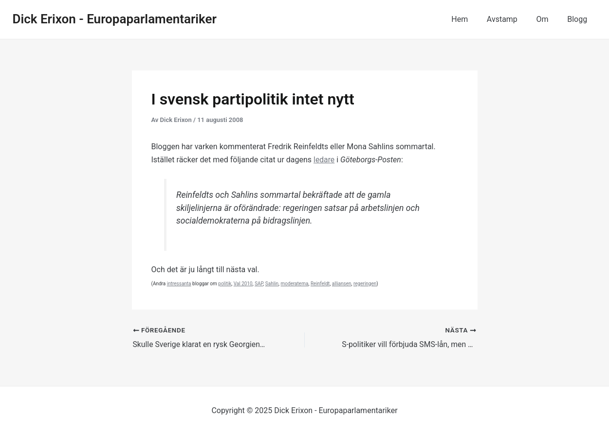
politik (224, 283)
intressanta (179, 283)
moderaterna (295, 283)
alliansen (341, 283)
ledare (324, 159)
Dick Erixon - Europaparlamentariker (115, 19)
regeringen (364, 283)
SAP (259, 283)
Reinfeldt (320, 283)
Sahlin (271, 283)
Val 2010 (243, 283)
